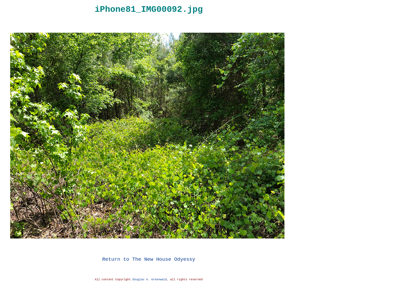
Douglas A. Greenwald (149, 279)
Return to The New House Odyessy (148, 259)
